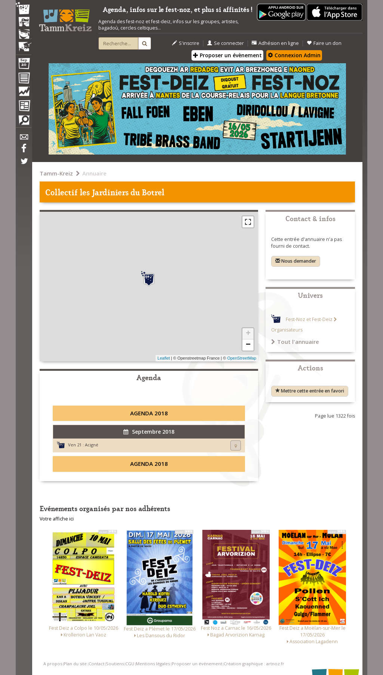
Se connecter (225, 43)
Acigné (91, 445)
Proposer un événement (197, 663)
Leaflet (163, 358)
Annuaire (94, 173)
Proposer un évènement (227, 55)
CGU (129, 663)
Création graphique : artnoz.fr (254, 663)
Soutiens (115, 663)
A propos (52, 663)
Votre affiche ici (57, 519)
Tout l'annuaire (295, 341)
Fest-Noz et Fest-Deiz (309, 319)
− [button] (248, 345)
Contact (96, 663)
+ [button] (248, 333)
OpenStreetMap (241, 358)
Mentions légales (153, 663)
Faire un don (324, 43)
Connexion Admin (294, 55)
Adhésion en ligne (275, 43)
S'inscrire (185, 43)
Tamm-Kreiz (56, 173)
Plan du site (75, 663)
